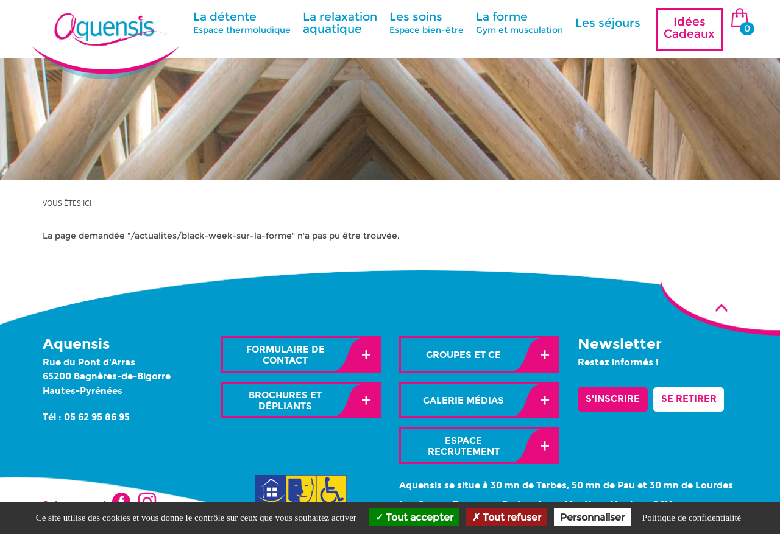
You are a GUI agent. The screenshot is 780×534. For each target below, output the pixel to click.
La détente (242, 22)
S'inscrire (613, 398)
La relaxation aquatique (340, 23)
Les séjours (607, 23)
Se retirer (689, 398)
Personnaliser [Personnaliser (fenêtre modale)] (592, 517)
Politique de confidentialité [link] (691, 517)
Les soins (426, 22)
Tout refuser (506, 517)
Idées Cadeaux (689, 28)
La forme (519, 22)
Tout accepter (414, 517)
